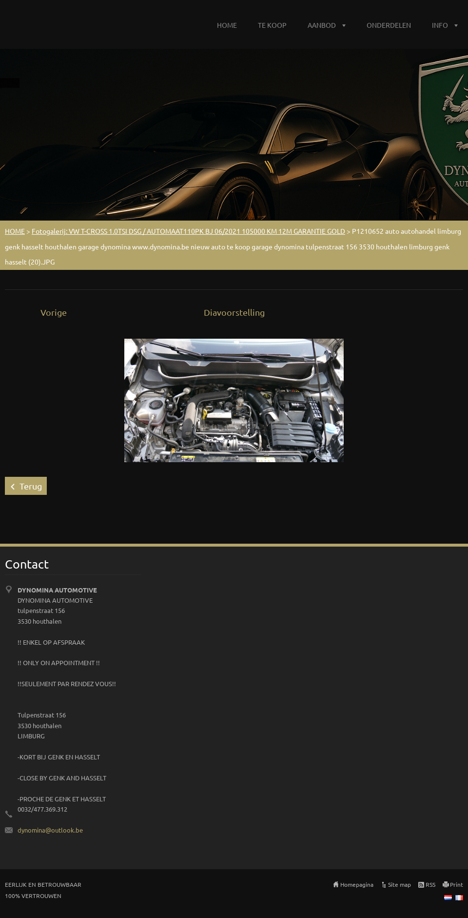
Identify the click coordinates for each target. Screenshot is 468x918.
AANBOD (322, 24)
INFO (440, 24)
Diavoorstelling (234, 312)
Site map (399, 884)
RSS (430, 884)
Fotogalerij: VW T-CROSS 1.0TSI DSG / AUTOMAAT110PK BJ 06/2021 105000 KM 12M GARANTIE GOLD (188, 230)
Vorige (53, 312)
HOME (227, 24)
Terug (31, 486)
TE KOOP (272, 24)
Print (456, 884)
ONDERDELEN (389, 24)
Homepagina (356, 884)
